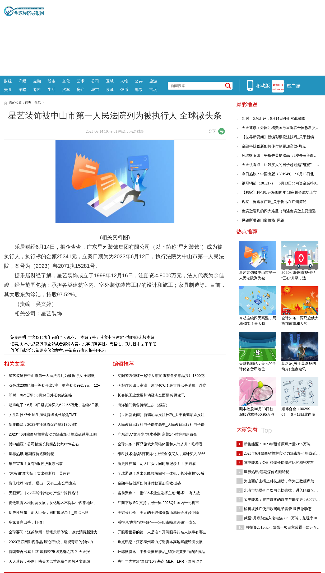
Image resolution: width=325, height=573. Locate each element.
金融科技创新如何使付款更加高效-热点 (150, 483)
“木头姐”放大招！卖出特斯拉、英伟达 (39, 473)
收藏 (110, 89)
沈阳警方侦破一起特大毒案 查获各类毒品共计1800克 (161, 375)
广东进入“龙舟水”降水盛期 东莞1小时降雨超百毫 (157, 434)
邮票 (139, 89)
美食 (8, 89)
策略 (22, 89)
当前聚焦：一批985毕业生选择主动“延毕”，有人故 (159, 493)
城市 (95, 89)
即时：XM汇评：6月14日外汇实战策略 (40, 395)
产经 (22, 81)
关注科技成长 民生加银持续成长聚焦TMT (43, 415)
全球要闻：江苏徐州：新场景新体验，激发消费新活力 (53, 532)
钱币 (124, 89)
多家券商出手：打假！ (27, 522)
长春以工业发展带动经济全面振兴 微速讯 (151, 395)
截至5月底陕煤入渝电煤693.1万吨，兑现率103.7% (280, 518)
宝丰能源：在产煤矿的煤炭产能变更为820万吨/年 (280, 500)
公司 (95, 81)
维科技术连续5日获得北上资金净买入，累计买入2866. (162, 454)
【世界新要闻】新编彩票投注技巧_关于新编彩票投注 (161, 415)
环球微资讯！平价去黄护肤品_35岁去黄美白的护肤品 (161, 551)
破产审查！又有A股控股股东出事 (36, 463)
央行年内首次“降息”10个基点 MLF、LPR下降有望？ (160, 561)
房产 (81, 89)
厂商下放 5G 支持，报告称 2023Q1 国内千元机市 (158, 503)
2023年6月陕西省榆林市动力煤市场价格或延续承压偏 (53, 434)
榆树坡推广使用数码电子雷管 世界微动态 (274, 509)
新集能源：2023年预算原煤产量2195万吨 (43, 424)
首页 (28, 102)
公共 (139, 81)
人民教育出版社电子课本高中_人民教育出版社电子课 (161, 424)
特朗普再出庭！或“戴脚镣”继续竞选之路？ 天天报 (49, 551)
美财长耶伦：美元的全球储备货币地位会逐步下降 (158, 512)
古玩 (153, 89)
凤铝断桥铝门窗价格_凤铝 (260, 220)
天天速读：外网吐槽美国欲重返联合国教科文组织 (49, 561)
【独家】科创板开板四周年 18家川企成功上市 (276, 193)
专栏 (37, 89)
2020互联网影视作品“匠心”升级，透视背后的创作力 (51, 542)
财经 (8, 81)
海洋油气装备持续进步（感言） (143, 405)
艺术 (81, 81)
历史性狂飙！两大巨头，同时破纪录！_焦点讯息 (49, 512)
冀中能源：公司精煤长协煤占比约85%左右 (44, 444)
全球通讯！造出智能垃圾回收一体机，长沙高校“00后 (161, 473)
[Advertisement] (182, 37)
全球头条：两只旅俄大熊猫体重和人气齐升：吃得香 (160, 444)
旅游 (153, 81)
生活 (51, 89)
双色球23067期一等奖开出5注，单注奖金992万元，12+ (54, 385)
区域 (110, 81)
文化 (66, 81)
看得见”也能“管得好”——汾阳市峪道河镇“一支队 (157, 522)
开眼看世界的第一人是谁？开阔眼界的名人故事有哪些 (162, 532)
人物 (124, 81)
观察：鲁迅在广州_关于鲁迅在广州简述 (271, 202)
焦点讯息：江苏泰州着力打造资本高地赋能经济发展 (160, 542)
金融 (37, 81)
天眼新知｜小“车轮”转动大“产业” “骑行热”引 (44, 493)
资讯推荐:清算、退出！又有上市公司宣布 (42, 483)
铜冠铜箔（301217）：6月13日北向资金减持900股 (279, 183)
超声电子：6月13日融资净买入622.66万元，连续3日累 (54, 405)
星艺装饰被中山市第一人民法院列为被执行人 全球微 (52, 375)
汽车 (66, 89)
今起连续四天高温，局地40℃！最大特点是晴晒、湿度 (162, 385)
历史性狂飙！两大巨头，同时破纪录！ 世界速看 (157, 463)
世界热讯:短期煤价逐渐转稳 (31, 454)
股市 (51, 81)
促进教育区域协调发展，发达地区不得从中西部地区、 (53, 503)
